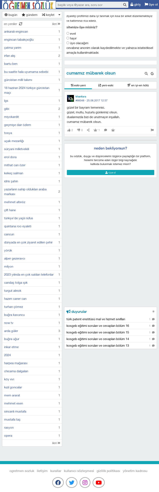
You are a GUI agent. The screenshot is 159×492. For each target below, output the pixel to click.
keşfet (48, 15)
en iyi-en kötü (138, 85)
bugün (11, 15)
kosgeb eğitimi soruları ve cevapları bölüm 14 (110, 339)
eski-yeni (78, 85)
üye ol (110, 172)
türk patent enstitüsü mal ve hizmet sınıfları (110, 319)
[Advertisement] (111, 196)
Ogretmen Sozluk (29, 5)
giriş (135, 4)
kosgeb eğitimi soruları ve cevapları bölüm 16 (110, 326)
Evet (71, 33)
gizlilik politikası (108, 471)
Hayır (71, 38)
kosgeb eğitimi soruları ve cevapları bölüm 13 (110, 345)
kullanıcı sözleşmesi (79, 471)
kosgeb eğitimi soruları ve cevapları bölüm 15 (110, 332)
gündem (29, 15)
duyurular (76, 311)
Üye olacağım (77, 43)
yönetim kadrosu (135, 471)
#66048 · (91, 100)
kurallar (55, 471)
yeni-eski (105, 85)
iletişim (42, 471)
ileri (56, 24)
